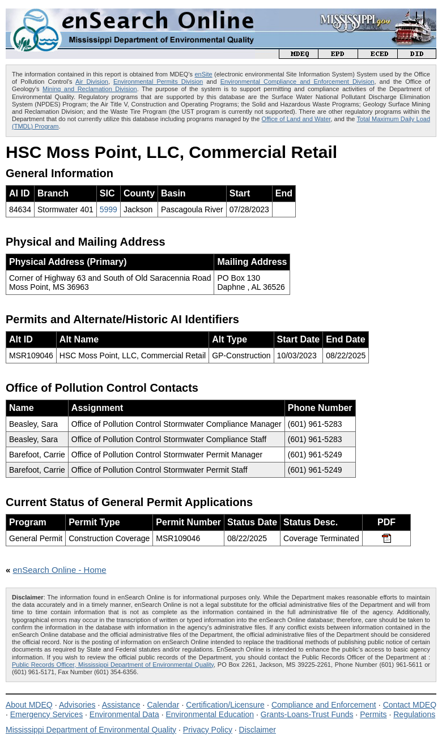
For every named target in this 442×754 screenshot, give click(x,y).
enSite (203, 74)
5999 (108, 209)
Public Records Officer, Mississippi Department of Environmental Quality (113, 664)
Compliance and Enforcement (323, 704)
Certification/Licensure (225, 704)
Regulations (414, 714)
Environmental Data (124, 714)
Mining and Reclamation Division (89, 88)
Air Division (91, 81)
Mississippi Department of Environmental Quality (91, 729)
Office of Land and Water (296, 118)
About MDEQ (29, 704)
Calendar (163, 704)
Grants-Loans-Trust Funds (307, 714)
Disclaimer (257, 729)
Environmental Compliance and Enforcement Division (297, 81)
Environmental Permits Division (158, 81)
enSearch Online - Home (60, 570)
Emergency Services (46, 714)
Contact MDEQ (409, 704)
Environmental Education (209, 714)
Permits (373, 714)
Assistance (121, 704)
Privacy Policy (207, 729)
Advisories (77, 704)
